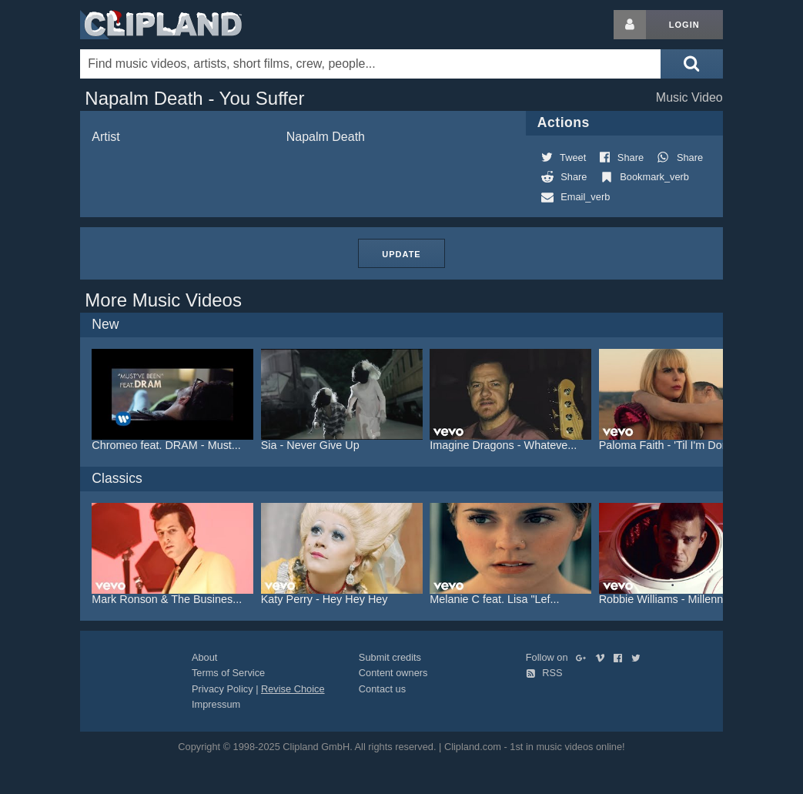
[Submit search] (691, 64)
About (204, 657)
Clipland (161, 24)
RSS (544, 672)
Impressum (216, 704)
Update (401, 254)
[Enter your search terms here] (370, 64)
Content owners (393, 672)
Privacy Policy (222, 689)
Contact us (382, 689)
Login (684, 24)
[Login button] (630, 24)
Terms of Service (228, 672)
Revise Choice (293, 689)
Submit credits (390, 657)
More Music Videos (163, 300)
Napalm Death (325, 136)
